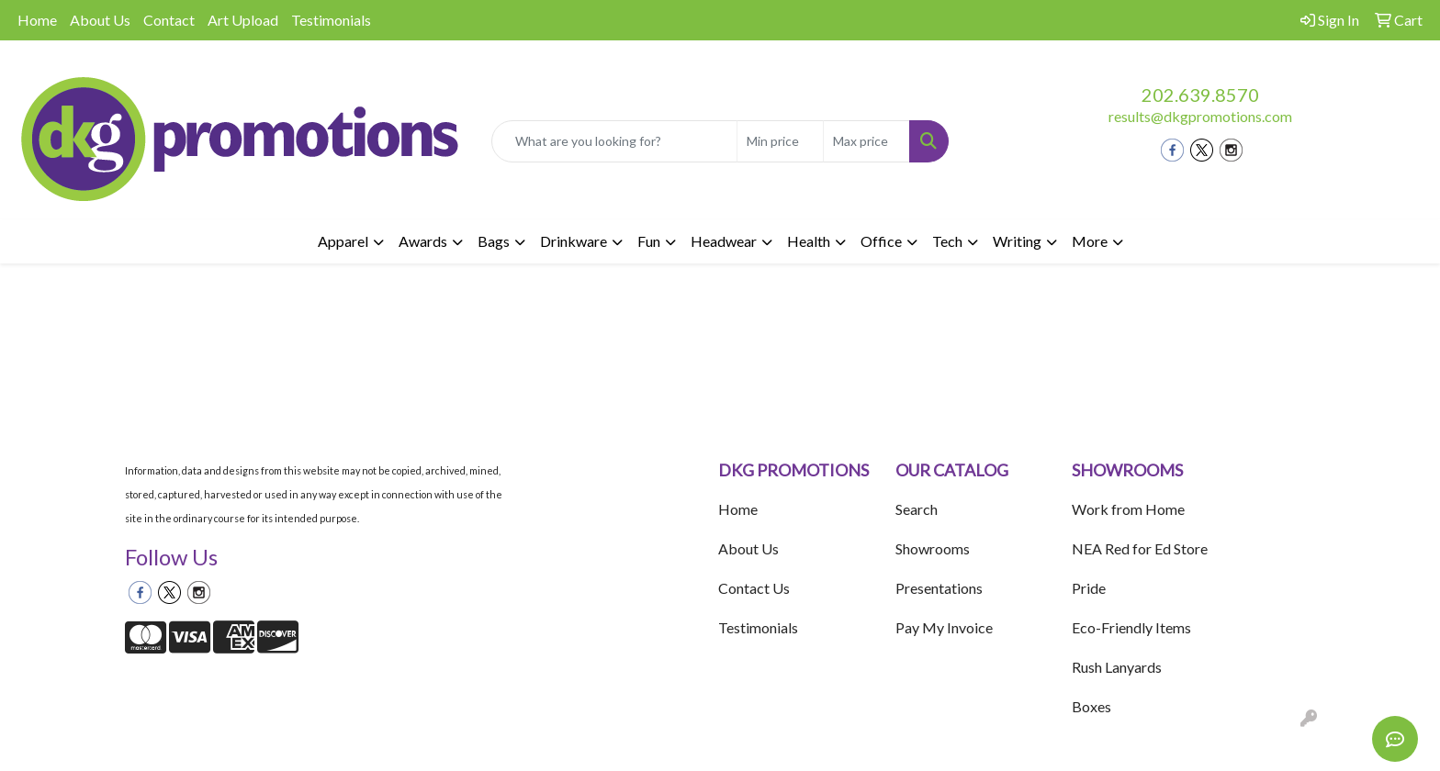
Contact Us (754, 588)
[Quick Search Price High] (866, 141)
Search (916, 509)
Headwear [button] (724, 241)
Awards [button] (423, 241)
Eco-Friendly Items (1131, 627)
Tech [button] (947, 241)
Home (37, 19)
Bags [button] (494, 241)
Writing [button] (1017, 241)
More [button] (1090, 241)
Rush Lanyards (1117, 667)
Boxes (1091, 706)
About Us (100, 19)
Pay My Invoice (944, 627)
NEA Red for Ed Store (1140, 548)
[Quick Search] (614, 141)
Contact (169, 19)
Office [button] (881, 241)
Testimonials (331, 19)
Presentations (939, 588)
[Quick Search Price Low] (780, 141)
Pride (1089, 588)
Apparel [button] (343, 241)
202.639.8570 (1200, 95)
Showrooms (932, 548)
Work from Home (1128, 509)
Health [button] (808, 241)
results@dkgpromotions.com (1200, 116)
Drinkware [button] (573, 241)
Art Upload (243, 19)
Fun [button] (648, 241)
